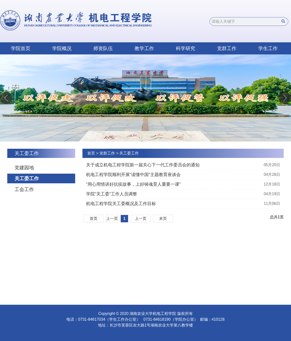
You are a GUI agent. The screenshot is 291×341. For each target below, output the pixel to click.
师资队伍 (103, 48)
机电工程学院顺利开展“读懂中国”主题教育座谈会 (133, 174)
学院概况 (62, 48)
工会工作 (24, 189)
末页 (163, 218)
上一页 (112, 218)
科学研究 (185, 48)
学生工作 (268, 48)
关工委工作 (27, 178)
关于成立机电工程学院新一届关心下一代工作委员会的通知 (143, 165)
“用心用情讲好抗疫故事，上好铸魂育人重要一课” (133, 184)
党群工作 (226, 48)
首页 (91, 153)
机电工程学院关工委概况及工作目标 (121, 203)
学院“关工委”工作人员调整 (111, 194)
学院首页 (20, 48)
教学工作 (144, 48)
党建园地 (24, 167)
